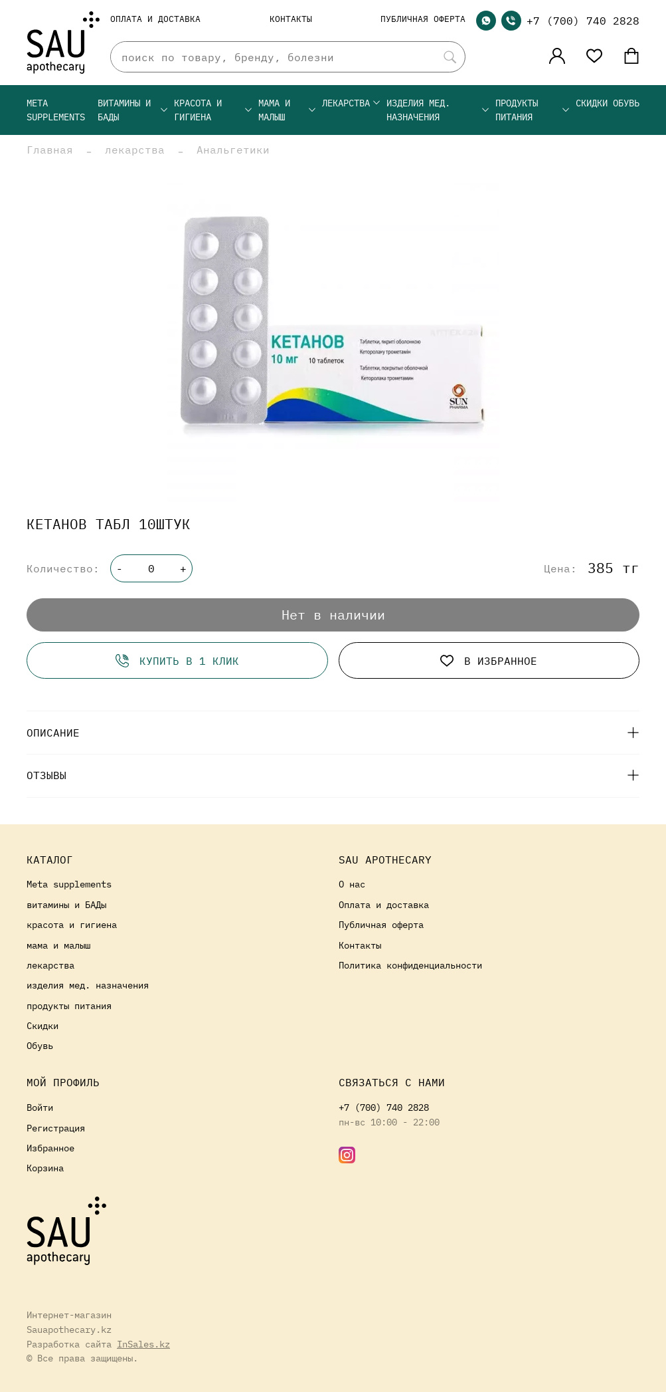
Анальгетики (233, 149)
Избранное (50, 1147)
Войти (40, 1107)
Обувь (626, 102)
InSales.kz (143, 1343)
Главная (50, 149)
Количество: (63, 568)
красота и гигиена (213, 110)
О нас (352, 883)
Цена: (560, 568)
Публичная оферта (422, 19)
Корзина (45, 1167)
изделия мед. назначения (438, 110)
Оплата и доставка (155, 19)
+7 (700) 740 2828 (583, 20)
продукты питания (532, 110)
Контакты (291, 19)
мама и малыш (287, 110)
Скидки (592, 102)
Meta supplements (56, 110)
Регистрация (56, 1127)
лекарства (351, 102)
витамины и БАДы (133, 110)
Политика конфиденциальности (410, 965)
